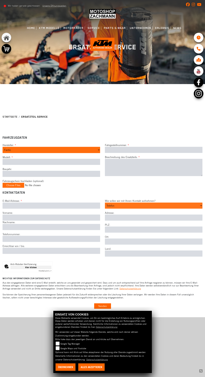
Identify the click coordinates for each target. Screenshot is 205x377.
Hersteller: (8, 150)
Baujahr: (7, 174)
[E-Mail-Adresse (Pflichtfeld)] (51, 217)
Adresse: (109, 223)
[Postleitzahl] (153, 240)
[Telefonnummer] (51, 250)
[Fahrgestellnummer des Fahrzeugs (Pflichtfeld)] (153, 155)
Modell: (7, 162)
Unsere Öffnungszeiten (54, 5)
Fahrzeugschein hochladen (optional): (23, 186)
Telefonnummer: (11, 245)
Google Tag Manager (70, 343)
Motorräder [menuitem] (73, 28)
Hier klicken (31, 267)
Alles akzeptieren (91, 367)
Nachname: (9, 233)
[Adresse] (153, 228)
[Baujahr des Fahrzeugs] (51, 179)
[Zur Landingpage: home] (6, 37)
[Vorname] (51, 228)
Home (31, 28)
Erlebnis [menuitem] (162, 28)
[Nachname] (51, 238)
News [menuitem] (177, 28)
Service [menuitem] (94, 28)
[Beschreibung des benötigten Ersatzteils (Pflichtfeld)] (153, 173)
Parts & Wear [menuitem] (115, 28)
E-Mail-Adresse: (12, 211)
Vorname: (8, 223)
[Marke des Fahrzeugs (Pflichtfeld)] (51, 155)
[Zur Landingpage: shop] (6, 49)
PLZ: (107, 235)
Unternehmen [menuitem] (140, 28)
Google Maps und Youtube (73, 348)
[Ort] (153, 252)
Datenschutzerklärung (130, 288)
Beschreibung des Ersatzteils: (122, 162)
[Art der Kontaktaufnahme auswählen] (153, 217)
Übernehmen (65, 367)
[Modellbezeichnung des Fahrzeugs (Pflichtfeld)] (51, 167)
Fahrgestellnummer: (116, 150)
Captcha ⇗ (45, 271)
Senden (102, 306)
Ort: (107, 247)
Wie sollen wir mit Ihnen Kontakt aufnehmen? (130, 211)
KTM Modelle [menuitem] (49, 28)
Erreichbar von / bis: (14, 257)
